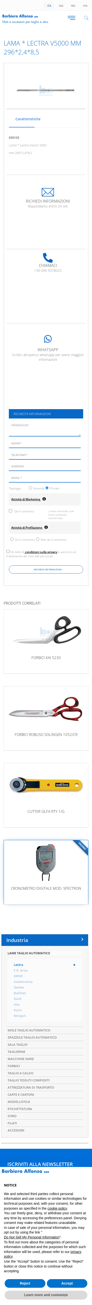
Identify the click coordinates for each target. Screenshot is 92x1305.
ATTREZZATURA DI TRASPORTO (31, 1087)
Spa (84, 5)
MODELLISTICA (19, 1101)
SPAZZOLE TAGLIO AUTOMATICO (32, 1037)
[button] (86, 1175)
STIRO (12, 1116)
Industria (17, 940)
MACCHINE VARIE (21, 1059)
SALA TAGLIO (17, 1044)
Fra (72, 5)
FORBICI (14, 1066)
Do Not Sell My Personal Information (31, 1237)
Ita (48, 5)
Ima (17, 1004)
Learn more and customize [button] (46, 1295)
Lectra (18, 964)
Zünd (17, 998)
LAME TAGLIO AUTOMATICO (29, 953)
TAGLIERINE (16, 1051)
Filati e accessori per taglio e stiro (25, 21)
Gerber (19, 987)
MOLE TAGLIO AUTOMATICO (29, 1030)
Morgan (20, 1015)
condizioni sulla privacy (40, 552)
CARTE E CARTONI (21, 1094)
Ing (60, 5)
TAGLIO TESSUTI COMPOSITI (29, 1080)
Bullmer (20, 993)
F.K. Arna (21, 970)
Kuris (18, 1010)
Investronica (23, 981)
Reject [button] (25, 1283)
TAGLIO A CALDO (20, 1073)
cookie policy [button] (57, 1208)
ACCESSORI (16, 1130)
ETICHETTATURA (20, 1109)
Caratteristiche (24, 119)
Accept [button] (67, 1283)
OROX (18, 976)
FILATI (12, 1123)
